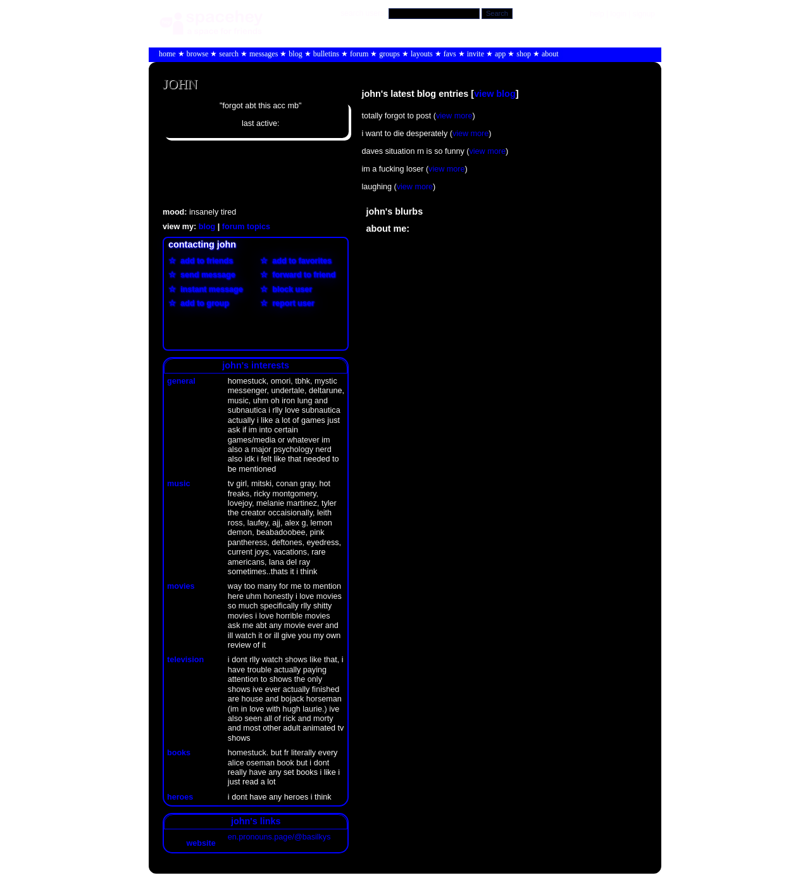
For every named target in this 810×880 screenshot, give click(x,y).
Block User (290, 289)
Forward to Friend (301, 274)
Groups (389, 53)
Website (192, 843)
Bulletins (326, 53)
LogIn (618, 13)
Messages (263, 53)
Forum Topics (246, 226)
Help (597, 13)
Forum (359, 53)
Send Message (205, 274)
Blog (295, 53)
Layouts (422, 53)
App (500, 53)
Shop (523, 53)
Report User (291, 303)
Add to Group (202, 303)
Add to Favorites (300, 260)
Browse (198, 53)
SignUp (644, 13)
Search (497, 13)
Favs (450, 53)
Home (167, 53)
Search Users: (363, 13)
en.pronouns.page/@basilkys (279, 837)
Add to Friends (204, 260)
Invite (475, 53)
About (550, 53)
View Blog (495, 94)
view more (454, 115)
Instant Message (209, 289)
